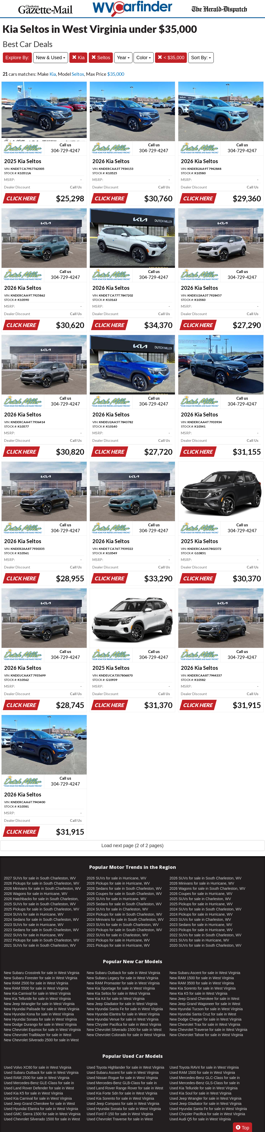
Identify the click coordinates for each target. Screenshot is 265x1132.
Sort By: (201, 57)
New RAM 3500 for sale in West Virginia (202, 983)
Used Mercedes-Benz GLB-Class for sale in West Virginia (122, 1083)
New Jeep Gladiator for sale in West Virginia (122, 1004)
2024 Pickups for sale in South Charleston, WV (124, 914)
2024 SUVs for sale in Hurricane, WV (33, 914)
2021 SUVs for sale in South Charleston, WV (40, 945)
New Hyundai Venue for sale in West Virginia (122, 1019)
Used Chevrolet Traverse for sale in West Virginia (120, 1119)
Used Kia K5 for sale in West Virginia (33, 1093)
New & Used (50, 57)
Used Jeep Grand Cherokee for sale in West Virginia (39, 1103)
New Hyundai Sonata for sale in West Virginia (40, 1019)
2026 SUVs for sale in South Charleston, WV (205, 878)
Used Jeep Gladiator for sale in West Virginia (205, 1103)
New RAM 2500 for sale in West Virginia (36, 983)
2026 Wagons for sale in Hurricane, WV (35, 894)
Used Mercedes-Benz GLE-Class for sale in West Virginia (39, 1083)
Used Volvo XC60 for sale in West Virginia (37, 1067)
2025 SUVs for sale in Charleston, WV (200, 899)
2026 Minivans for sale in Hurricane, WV (202, 883)
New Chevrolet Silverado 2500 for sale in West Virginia (41, 1040)
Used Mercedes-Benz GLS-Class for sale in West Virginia (205, 1083)
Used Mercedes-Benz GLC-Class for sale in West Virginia (205, 1078)
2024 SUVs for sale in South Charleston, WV (205, 909)
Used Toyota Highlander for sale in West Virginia (125, 1067)
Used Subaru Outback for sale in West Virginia (41, 1072)
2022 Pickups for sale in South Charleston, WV (41, 940)
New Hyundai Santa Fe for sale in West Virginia (125, 1009)
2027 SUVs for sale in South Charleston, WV (40, 878)
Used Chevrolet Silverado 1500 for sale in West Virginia (42, 1119)
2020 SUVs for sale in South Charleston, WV (205, 945)
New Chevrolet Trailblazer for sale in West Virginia (37, 1035)
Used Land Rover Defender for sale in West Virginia (39, 1088)
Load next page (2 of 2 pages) (132, 845)
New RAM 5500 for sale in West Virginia (36, 988)
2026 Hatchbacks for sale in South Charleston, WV (41, 899)
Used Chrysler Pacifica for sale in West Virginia (207, 1114)
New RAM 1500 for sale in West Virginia (202, 978)
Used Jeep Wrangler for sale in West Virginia (205, 1098)
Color (143, 57)
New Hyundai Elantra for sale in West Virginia (123, 1014)
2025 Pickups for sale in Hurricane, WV (201, 904)
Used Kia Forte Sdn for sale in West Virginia (122, 1093)
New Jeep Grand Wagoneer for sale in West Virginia (205, 1004)
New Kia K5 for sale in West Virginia (198, 993)
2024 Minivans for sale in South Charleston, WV (125, 919)
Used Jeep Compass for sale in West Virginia (123, 1103)
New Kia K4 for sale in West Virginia (116, 999)
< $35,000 (171, 57)
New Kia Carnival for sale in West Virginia (37, 993)
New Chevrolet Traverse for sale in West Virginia (208, 1030)
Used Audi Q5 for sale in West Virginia (200, 1119)
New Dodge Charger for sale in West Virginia (205, 1019)
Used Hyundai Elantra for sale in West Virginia (41, 1109)
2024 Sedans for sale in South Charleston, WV (41, 919)
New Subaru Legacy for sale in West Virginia (122, 978)
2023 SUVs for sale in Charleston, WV (200, 919)
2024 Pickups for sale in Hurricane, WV (201, 914)
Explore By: (17, 57)
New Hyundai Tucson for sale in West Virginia (206, 1009)
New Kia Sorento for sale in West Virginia (203, 988)
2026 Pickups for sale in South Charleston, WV (41, 883)
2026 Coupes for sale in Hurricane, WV (201, 894)
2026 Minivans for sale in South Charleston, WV (42, 888)
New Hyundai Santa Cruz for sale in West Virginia (203, 1014)
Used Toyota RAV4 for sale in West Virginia (204, 1067)
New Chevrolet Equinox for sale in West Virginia (42, 1030)
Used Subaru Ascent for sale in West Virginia (123, 1072)
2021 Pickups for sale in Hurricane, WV (118, 945)
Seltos (100, 57)
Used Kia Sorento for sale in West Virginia (120, 1098)
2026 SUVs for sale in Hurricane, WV (116, 878)
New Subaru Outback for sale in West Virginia (123, 973)
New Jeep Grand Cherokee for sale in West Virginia (204, 999)
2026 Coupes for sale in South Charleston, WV (124, 894)
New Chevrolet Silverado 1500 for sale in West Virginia (124, 1030)
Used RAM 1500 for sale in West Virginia (202, 1072)
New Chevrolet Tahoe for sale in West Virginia (206, 1035)
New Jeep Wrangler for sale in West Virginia (39, 1004)
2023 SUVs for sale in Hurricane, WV (33, 925)
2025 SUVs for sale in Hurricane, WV (116, 899)
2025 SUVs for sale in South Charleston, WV (40, 904)
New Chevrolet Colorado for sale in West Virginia (126, 1035)
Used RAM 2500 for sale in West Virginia (36, 1078)
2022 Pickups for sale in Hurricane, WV (118, 940)
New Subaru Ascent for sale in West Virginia (205, 973)
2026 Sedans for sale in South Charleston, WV (124, 888)
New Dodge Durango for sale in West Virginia (40, 1024)
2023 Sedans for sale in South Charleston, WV (41, 930)
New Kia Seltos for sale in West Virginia (118, 993)
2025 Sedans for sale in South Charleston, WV (124, 904)
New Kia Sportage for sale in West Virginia (121, 988)
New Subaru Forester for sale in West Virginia (40, 978)
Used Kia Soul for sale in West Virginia (200, 1093)
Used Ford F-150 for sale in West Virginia (120, 1114)
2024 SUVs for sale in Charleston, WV (117, 909)
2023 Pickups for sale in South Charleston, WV (124, 930)
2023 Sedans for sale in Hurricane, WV (201, 925)
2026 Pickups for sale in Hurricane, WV (118, 883)
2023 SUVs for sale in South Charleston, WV (123, 925)
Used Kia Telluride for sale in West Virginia (204, 1088)
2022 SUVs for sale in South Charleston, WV (205, 935)
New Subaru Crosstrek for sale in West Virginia (41, 973)
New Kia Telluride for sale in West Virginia (37, 999)
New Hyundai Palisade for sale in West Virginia (41, 1009)
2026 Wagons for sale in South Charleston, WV (207, 888)
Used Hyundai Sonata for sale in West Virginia (124, 1109)
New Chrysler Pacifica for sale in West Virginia (124, 1024)
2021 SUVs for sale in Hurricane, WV (199, 940)
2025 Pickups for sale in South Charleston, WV (41, 909)
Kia (78, 57)
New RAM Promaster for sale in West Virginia (123, 983)
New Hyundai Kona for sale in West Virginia (39, 1014)
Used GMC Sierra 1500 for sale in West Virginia (42, 1114)
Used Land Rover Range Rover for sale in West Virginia (125, 1088)
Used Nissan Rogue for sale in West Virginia (122, 1078)
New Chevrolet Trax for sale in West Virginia (205, 1024)
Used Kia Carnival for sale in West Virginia (38, 1098)
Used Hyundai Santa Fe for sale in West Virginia (208, 1109)
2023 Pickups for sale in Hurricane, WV (201, 930)
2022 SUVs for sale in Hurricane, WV (33, 935)
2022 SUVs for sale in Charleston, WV (117, 935)
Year (123, 57)
